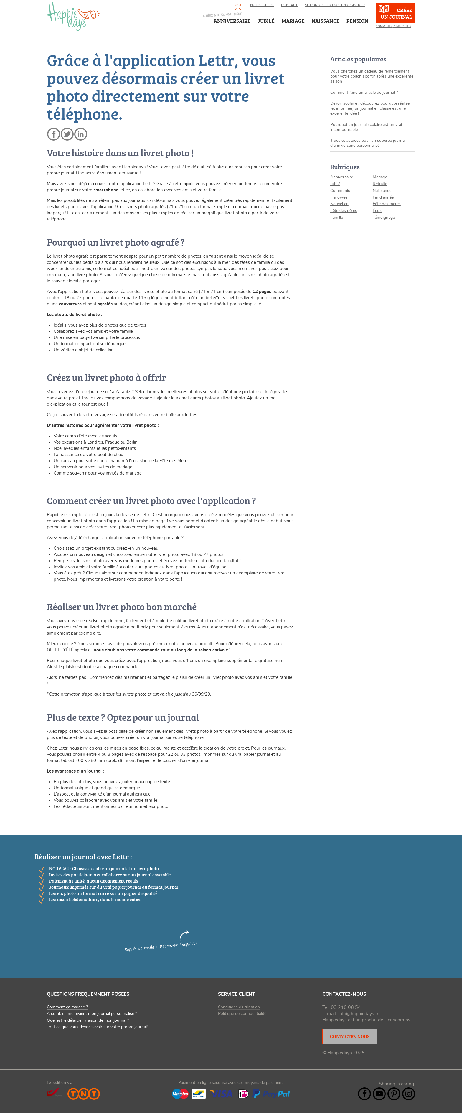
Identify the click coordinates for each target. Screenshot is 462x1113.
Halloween (340, 197)
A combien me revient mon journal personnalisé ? (92, 1014)
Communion (341, 191)
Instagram (408, 1093)
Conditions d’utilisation (239, 1007)
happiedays (73, 16)
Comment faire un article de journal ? (364, 92)
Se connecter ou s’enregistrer (335, 5)
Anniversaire (232, 20)
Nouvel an (339, 204)
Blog (238, 5)
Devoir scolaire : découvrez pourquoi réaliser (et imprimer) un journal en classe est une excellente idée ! (370, 108)
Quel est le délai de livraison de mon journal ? (88, 1020)
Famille (336, 217)
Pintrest (393, 1093)
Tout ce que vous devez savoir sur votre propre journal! (97, 1027)
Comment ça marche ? (393, 26)
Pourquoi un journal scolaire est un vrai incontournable (366, 127)
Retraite (380, 184)
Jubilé (335, 184)
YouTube (379, 1093)
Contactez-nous (349, 1036)
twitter (67, 134)
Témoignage (384, 217)
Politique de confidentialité (242, 1014)
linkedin (80, 134)
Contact (289, 5)
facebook (53, 134)
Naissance (382, 191)
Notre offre (262, 5)
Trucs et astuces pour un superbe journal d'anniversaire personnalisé (367, 143)
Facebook (364, 1093)
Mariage (380, 177)
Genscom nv (397, 1019)
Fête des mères (387, 204)
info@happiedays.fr (358, 1013)
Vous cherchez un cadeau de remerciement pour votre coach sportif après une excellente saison (371, 76)
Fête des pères (343, 211)
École (377, 211)
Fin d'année (383, 197)
